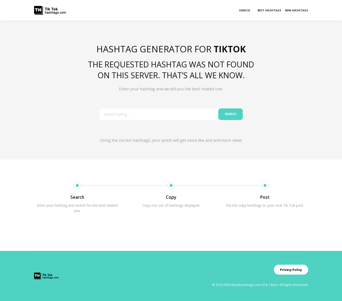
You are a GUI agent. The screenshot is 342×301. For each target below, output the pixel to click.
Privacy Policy (291, 269)
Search (244, 10)
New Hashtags (296, 10)
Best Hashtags (269, 10)
